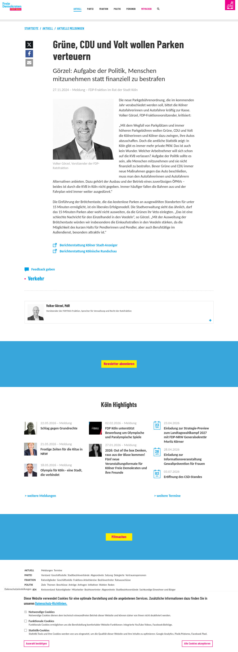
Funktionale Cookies (41, 621)
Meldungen (47, 586)
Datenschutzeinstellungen (17, 589)
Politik (116, 10)
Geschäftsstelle (59, 591)
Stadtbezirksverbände (79, 591)
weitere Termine (169, 512)
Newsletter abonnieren (119, 376)
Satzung (109, 591)
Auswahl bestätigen (36, 644)
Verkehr (36, 279)
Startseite (31, 28)
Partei (77, 10)
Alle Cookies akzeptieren (197, 644)
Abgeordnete (97, 591)
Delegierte (119, 591)
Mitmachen (159, 10)
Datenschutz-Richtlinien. (51, 604)
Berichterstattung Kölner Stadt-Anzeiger (88, 245)
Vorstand (45, 591)
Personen (136, 10)
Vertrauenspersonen (135, 591)
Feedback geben (43, 269)
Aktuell (58, 10)
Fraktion (96, 10)
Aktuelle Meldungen (70, 28)
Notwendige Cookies (41, 612)
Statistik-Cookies (39, 631)
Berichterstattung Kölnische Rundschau (88, 251)
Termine (58, 586)
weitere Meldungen (41, 512)
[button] (29, 44)
